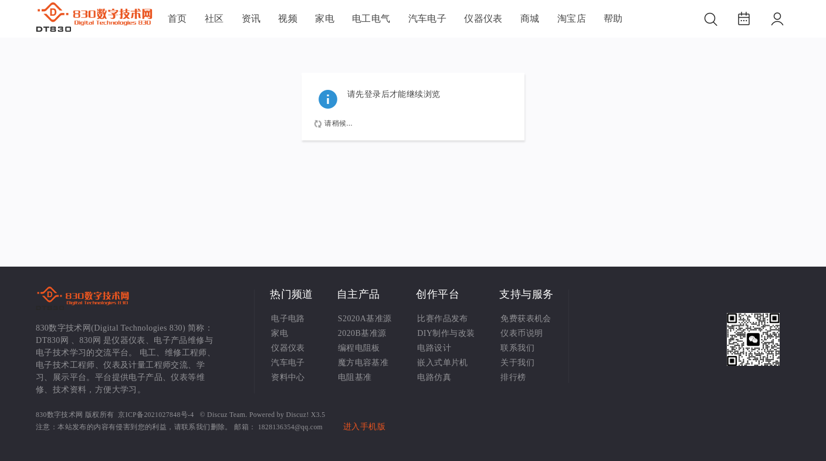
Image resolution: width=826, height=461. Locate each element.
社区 (214, 18)
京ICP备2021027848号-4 (156, 415)
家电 (324, 18)
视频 (287, 18)
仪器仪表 (483, 18)
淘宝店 (571, 18)
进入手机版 (364, 426)
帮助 (613, 18)
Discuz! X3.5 (306, 415)
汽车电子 (427, 18)
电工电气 (371, 18)
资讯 (251, 18)
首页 (177, 18)
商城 (530, 18)
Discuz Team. (227, 415)
